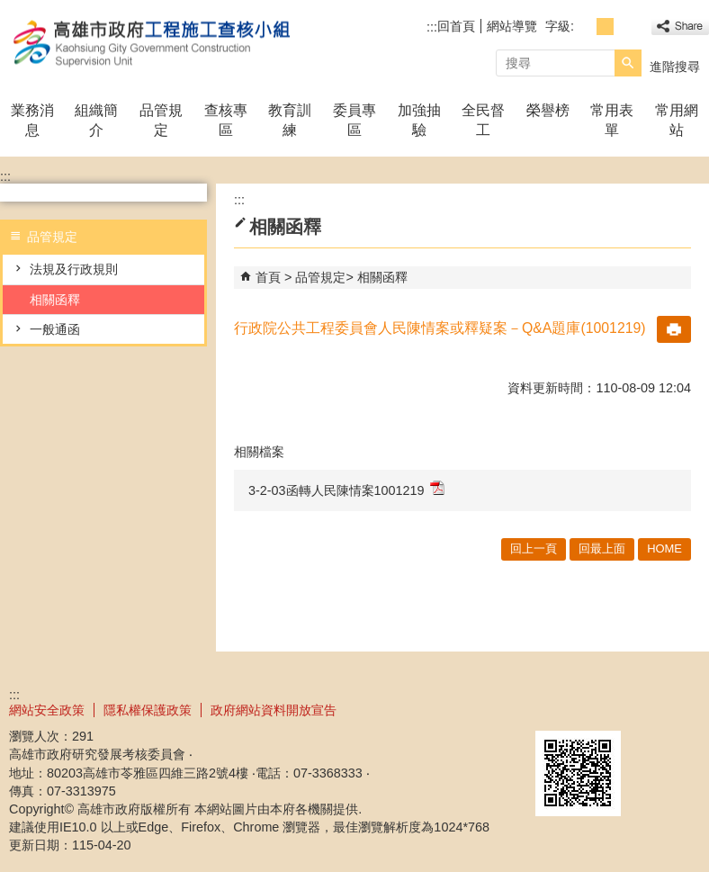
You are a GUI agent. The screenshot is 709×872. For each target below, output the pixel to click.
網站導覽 (512, 26)
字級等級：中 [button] (605, 26)
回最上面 (602, 548)
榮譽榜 (548, 110)
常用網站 (676, 120)
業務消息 (32, 120)
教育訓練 (289, 120)
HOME (664, 548)
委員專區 (354, 120)
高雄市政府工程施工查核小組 (152, 43)
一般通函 (55, 329)
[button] (628, 62)
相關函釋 (55, 299)
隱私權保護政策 (147, 710)
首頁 (268, 277)
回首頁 (456, 26)
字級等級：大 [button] (625, 26)
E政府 (554, 708)
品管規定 (161, 120)
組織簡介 (96, 120)
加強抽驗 (419, 120)
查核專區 (225, 120)
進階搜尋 (675, 66)
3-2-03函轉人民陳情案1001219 (346, 489)
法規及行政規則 (74, 269)
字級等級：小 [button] (585, 26)
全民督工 (483, 120)
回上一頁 (533, 548)
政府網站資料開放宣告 (274, 710)
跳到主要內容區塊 (9, 9)
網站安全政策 (47, 710)
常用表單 (611, 120)
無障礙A (644, 709)
